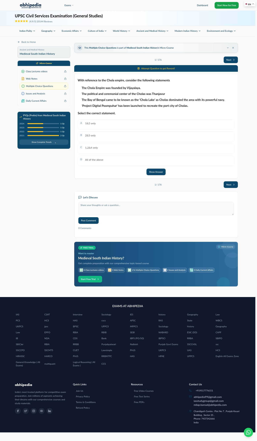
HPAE (161, 356)
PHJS (132, 350)
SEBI (132, 332)
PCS (18, 320)
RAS (161, 320)
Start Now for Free (226, 5)
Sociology (106, 314)
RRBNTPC (106, 356)
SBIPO (219, 338)
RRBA (190, 338)
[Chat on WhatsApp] (248, 432)
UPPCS (105, 326)
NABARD (163, 332)
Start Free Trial (90, 279)
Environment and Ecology (221, 30)
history (162, 314)
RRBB (76, 344)
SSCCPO (20, 350)
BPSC (76, 326)
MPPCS (134, 326)
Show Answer (156, 171)
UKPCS (19, 326)
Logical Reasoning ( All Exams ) (84, 364)
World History (121, 30)
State (189, 320)
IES (131, 314)
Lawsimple (106, 350)
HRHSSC (20, 356)
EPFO (47, 332)
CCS (103, 363)
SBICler (19, 344)
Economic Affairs (72, 30)
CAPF (218, 332)
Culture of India (97, 30)
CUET (76, 350)
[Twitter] (26, 411)
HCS (46, 320)
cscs (103, 320)
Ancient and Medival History (152, 30)
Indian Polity (27, 30)
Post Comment (88, 220)
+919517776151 (204, 390)
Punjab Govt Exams (168, 344)
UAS (189, 350)
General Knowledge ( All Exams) (28, 364)
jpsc (46, 326)
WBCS (219, 320)
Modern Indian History (188, 30)
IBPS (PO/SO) (137, 338)
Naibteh (134, 344)
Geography (48, 30)
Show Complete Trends (44, 142)
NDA (46, 338)
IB (17, 338)
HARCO (48, 356)
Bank (104, 338)
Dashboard (202, 5)
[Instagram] (34, 411)
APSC (133, 320)
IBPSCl (162, 338)
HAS (75, 320)
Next (230, 59)
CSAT (47, 314)
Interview (77, 314)
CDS (75, 338)
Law (218, 314)
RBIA (75, 332)
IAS (17, 314)
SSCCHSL (192, 344)
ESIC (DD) (192, 332)
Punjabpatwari (108, 344)
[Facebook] (18, 411)
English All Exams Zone (227, 356)
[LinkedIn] (49, 411)
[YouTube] (42, 411)
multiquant (49, 363)
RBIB (104, 332)
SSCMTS (48, 350)
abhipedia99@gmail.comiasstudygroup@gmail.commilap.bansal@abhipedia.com (210, 400)
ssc (217, 344)
